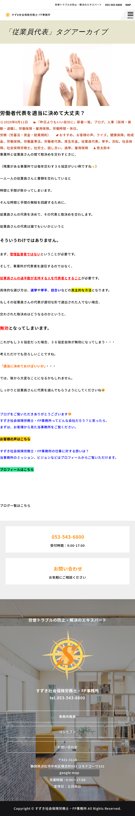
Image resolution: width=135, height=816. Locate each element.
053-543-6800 (113, 4)
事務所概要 (67, 716)
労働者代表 (52, 141)
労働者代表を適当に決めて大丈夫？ (42, 112)
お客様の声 (84, 135)
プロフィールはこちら (17, 469)
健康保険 (117, 135)
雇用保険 (81, 147)
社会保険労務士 (18, 147)
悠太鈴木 (103, 147)
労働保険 (13, 141)
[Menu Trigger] (130, 15)
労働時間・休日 (64, 128)
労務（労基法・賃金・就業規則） (25, 135)
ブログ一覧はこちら (15, 505)
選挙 (67, 147)
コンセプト (67, 731)
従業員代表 (90, 141)
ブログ (99, 122)
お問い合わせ (67, 747)
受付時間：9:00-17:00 (67, 539)
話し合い (54, 147)
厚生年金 (71, 141)
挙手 (105, 141)
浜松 (115, 141)
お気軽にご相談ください (67, 571)
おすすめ (66, 135)
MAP (128, 4)
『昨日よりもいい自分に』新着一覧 (63, 122)
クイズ (102, 135)
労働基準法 (32, 141)
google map (69, 772)
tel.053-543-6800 (67, 698)
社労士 (39, 147)
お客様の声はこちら (15, 439)
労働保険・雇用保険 (34, 128)
